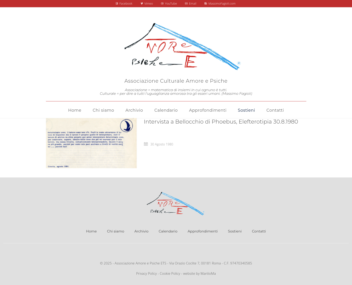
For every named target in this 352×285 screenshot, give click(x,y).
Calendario (168, 231)
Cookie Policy (170, 273)
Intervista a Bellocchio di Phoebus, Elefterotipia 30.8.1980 (221, 121)
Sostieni (235, 231)
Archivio (141, 231)
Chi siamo (115, 231)
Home (91, 231)
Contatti (259, 231)
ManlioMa (208, 273)
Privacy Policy (146, 273)
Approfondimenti (203, 231)
